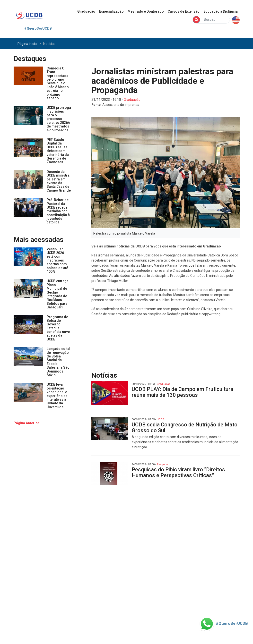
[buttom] (26, 423)
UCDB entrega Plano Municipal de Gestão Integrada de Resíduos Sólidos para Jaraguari (58, 294)
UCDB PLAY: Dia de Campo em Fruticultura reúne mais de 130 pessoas (182, 392)
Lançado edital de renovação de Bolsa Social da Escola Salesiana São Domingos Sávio (58, 362)
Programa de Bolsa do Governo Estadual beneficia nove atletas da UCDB (58, 328)
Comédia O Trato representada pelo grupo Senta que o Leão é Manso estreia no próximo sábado (58, 83)
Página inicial (27, 44)
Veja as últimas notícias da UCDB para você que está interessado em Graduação (156, 246)
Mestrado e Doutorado (146, 11)
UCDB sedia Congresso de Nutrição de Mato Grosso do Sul (184, 427)
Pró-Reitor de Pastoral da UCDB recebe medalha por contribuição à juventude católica (58, 211)
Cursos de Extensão (184, 11)
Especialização (111, 11)
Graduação (86, 11)
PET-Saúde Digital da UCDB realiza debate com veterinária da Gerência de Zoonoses (58, 151)
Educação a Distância (220, 11)
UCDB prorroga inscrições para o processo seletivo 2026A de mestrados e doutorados (59, 119)
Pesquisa (162, 464)
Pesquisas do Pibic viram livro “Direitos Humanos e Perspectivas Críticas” (178, 472)
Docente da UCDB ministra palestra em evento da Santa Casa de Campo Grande (59, 181)
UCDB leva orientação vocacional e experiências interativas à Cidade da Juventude (57, 395)
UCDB (160, 419)
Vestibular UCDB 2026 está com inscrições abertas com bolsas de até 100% (57, 260)
